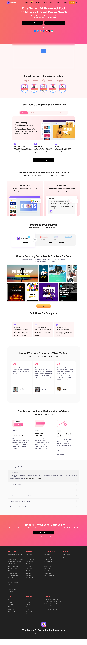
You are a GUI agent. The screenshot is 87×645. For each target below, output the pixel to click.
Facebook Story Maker (13, 574)
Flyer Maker (29, 577)
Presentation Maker (30, 584)
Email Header (29, 561)
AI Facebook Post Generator (14, 567)
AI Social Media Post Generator (15, 561)
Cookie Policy (29, 620)
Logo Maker (29, 579)
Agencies (65, 563)
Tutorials (10, 608)
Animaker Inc (43, 639)
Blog (9, 606)
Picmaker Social (29, 2)
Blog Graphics (29, 567)
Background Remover (49, 581)
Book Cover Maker (30, 581)
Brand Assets (11, 615)
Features (52, 2)
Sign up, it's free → (32, 23)
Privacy (28, 615)
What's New (10, 610)
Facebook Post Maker (13, 588)
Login (65, 2)
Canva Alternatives (48, 584)
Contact (28, 610)
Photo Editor (47, 577)
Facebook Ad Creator (13, 586)
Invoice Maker (29, 572)
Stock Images (47, 570)
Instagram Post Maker (13, 593)
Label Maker (29, 574)
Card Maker (29, 586)
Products (45, 2)
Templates (37, 2)
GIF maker (10, 598)
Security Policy (29, 622)
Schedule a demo (54, 23)
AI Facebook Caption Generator (15, 570)
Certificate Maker (48, 565)
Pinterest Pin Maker (12, 579)
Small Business (66, 561)
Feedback (28, 613)
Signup (72, 2)
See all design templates (43, 306)
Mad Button (47, 561)
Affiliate (28, 608)
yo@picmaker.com (48, 613)
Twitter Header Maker (13, 577)
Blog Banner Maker (30, 565)
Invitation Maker (30, 563)
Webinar (10, 613)
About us (28, 606)
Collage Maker (47, 579)
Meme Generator (48, 574)
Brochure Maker (48, 567)
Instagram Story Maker (13, 591)
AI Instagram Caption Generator (15, 565)
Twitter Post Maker (12, 595)
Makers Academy (12, 617)
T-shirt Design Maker (49, 586)
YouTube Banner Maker (13, 581)
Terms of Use (29, 617)
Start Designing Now (43, 160)
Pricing (58, 2)
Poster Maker (29, 570)
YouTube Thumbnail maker (14, 584)
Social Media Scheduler (13, 572)
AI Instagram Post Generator (14, 563)
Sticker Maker (47, 572)
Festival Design (48, 563)
